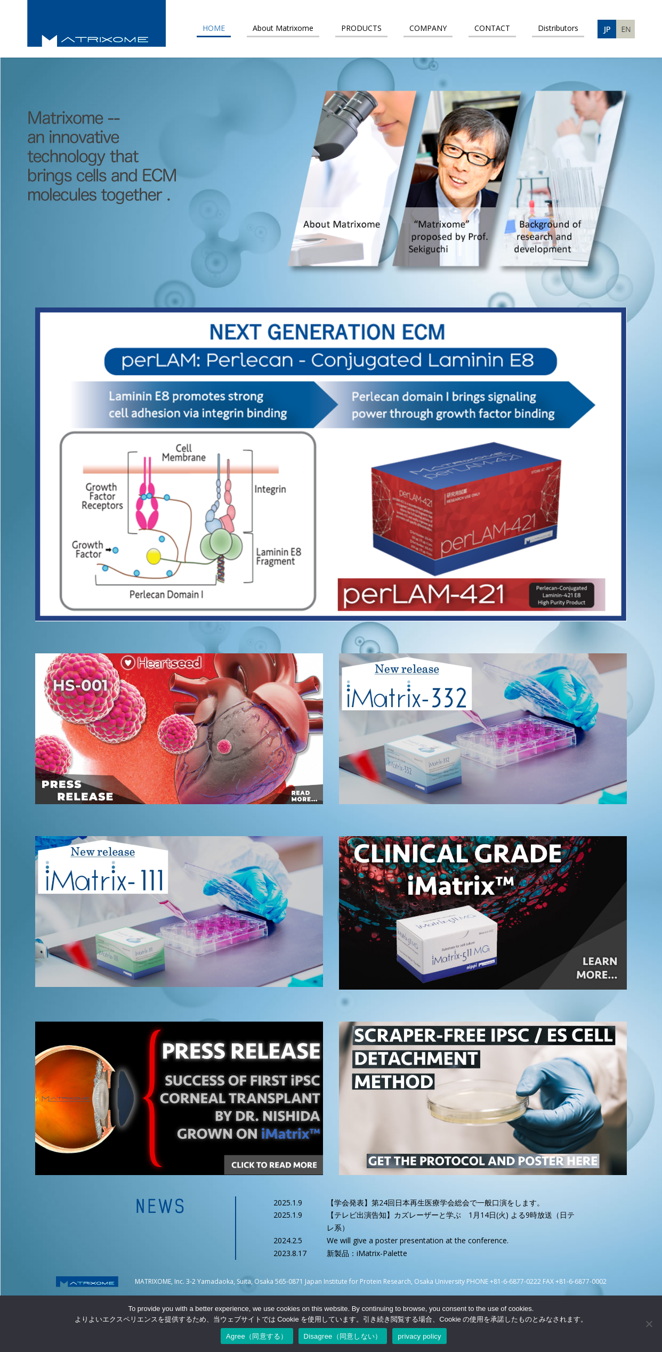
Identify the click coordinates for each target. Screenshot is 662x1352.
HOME (214, 28)
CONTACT (492, 28)
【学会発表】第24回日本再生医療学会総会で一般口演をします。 (435, 1202)
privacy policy (419, 1336)
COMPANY (428, 28)
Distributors (558, 28)
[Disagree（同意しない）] (648, 1323)
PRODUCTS (361, 28)
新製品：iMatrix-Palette (367, 1253)
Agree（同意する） (256, 1336)
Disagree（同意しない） (343, 1336)
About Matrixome (283, 28)
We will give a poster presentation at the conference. (417, 1240)
